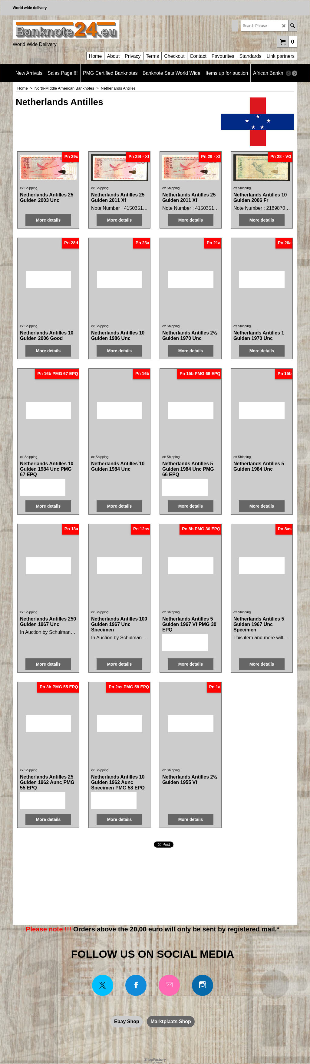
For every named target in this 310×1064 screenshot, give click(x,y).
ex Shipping (29, 188)
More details (48, 220)
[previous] (288, 73)
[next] (294, 73)
